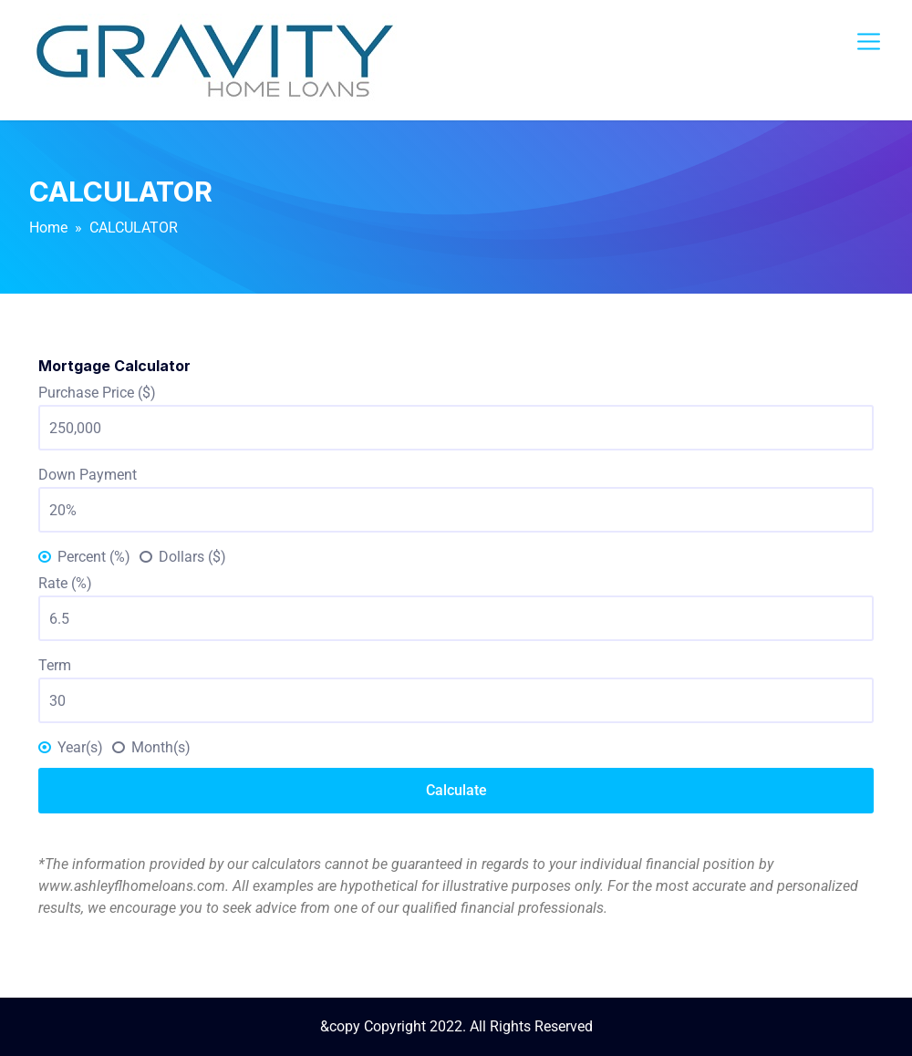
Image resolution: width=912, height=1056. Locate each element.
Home (48, 227)
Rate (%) (65, 583)
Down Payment (87, 474)
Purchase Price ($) (97, 392)
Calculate (456, 790)
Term (54, 665)
